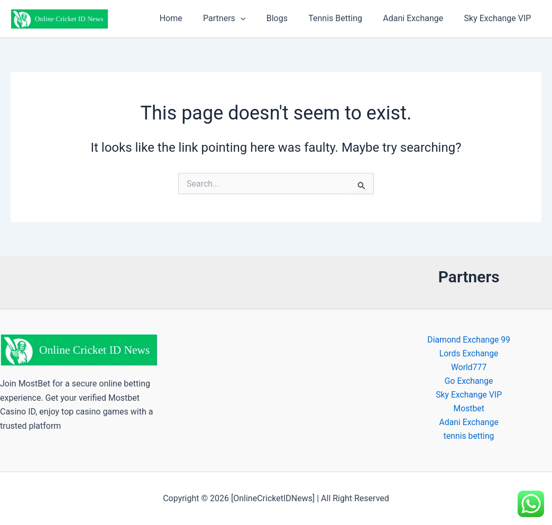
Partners (241, 18)
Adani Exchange (419, 18)
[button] (258, 18)
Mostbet (468, 409)
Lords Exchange (469, 354)
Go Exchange (468, 382)
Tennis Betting (345, 18)
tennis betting (468, 437)
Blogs (290, 18)
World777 (468, 368)
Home (192, 18)
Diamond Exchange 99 (469, 340)
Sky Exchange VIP (499, 18)
